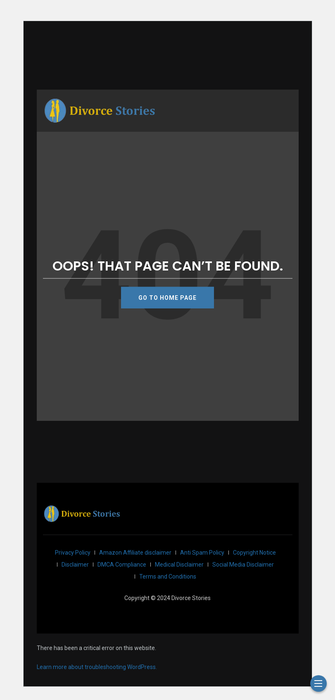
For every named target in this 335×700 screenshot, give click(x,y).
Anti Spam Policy (202, 552)
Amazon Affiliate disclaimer (135, 552)
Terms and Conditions (167, 576)
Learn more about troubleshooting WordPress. (97, 667)
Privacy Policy (72, 552)
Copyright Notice (254, 552)
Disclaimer (75, 564)
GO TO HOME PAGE (167, 297)
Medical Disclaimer (179, 564)
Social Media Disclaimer (243, 564)
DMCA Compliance (121, 564)
